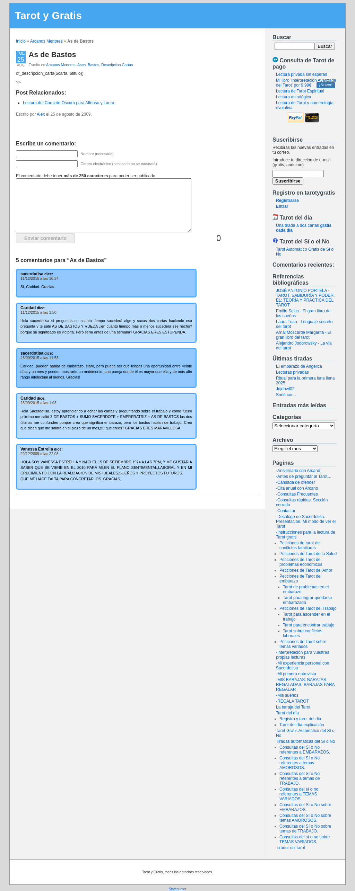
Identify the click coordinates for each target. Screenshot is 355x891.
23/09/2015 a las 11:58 (39, 358)
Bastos (93, 65)
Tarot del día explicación (301, 724)
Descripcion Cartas (117, 65)
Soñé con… (287, 394)
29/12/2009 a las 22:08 (39, 454)
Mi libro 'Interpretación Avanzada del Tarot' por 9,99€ (306, 83)
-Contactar (285, 510)
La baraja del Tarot (293, 707)
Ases (81, 65)
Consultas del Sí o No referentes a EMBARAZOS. (304, 750)
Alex (41, 114)
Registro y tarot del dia (300, 718)
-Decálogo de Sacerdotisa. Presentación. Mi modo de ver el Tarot (306, 521)
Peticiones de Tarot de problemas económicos (300, 562)
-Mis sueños (287, 695)
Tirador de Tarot (290, 847)
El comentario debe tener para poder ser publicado (85, 175)
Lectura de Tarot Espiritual (300, 91)
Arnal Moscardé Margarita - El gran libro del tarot (303, 335)
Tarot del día (287, 713)
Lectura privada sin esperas (301, 74)
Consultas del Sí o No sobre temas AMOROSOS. (305, 818)
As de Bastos (52, 54)
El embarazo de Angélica (299, 366)
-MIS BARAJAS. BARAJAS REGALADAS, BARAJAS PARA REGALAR (305, 684)
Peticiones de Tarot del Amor (305, 570)
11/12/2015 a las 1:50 (38, 312)
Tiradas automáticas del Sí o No (305, 741)
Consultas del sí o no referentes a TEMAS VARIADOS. (298, 794)
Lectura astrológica (293, 97)
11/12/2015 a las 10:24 (39, 278)
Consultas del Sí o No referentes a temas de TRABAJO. (299, 778)
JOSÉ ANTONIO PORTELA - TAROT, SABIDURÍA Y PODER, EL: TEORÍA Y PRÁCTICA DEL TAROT (305, 298)
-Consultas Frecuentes (297, 494)
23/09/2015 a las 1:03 (38, 403)
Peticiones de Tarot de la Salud (308, 553)
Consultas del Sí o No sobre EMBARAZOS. (305, 807)
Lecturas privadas (292, 372)
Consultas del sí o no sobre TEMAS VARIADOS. (304, 839)
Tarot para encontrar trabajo (308, 625)
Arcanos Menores (46, 41)
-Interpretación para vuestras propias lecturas (302, 655)
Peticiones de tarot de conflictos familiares (299, 545)
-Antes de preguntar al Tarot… (304, 476)
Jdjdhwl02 (285, 388)
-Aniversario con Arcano (298, 470)
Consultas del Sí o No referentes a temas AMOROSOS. (299, 763)
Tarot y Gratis (48, 15)
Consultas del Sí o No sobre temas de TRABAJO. (305, 829)
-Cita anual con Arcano (297, 488)
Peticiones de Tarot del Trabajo (308, 608)
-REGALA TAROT (292, 701)
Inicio (21, 41)
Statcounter (177, 889)
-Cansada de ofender (295, 482)
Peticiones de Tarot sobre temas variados (302, 644)
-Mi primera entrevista (296, 673)
